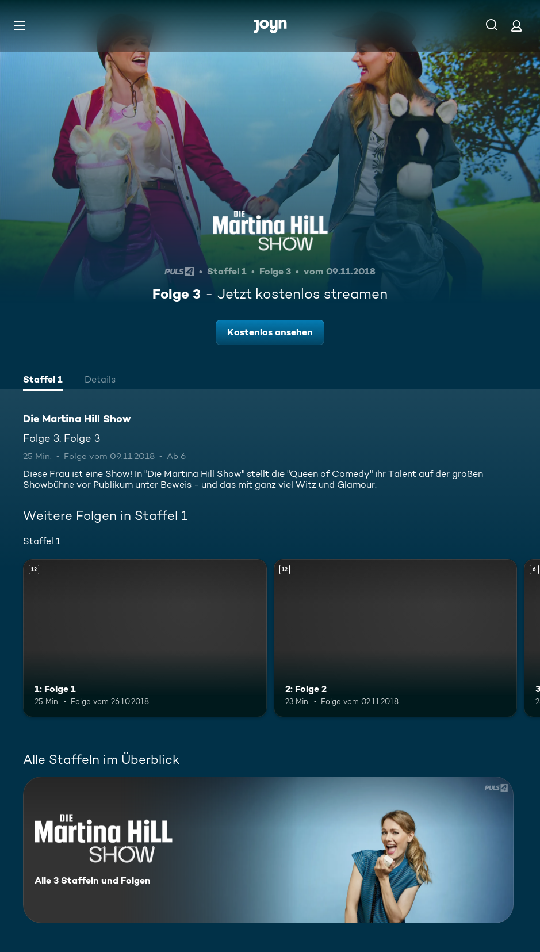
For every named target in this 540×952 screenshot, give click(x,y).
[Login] (516, 26)
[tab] (43, 380)
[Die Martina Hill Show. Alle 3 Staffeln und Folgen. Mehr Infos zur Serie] (268, 850)
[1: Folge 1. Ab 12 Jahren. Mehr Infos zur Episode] (145, 638)
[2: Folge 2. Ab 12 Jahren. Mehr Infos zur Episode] (396, 638)
